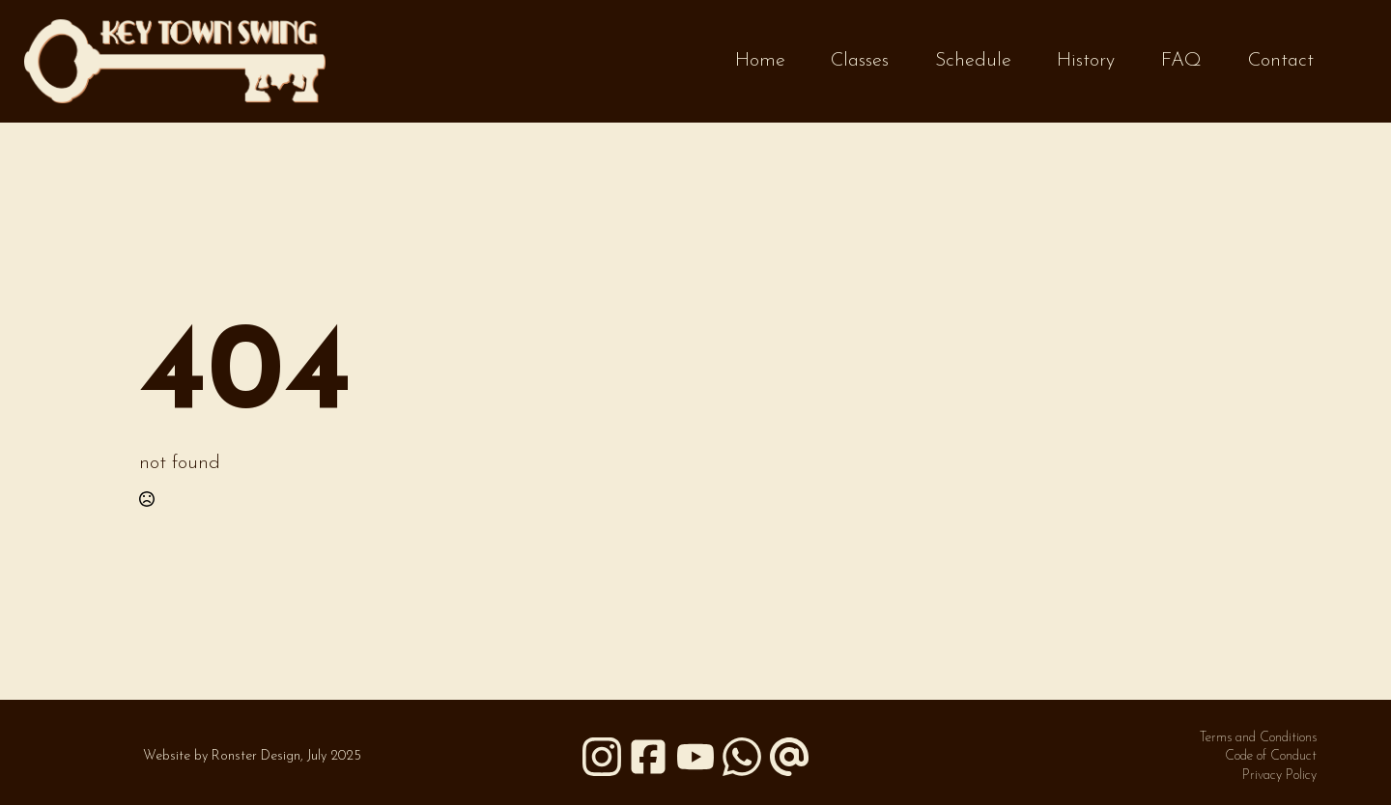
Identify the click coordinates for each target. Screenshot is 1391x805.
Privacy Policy (1279, 775)
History (1086, 60)
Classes (860, 60)
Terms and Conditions (1258, 738)
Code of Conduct (1271, 756)
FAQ (1181, 60)
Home (760, 60)
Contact (1281, 60)
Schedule (973, 60)
